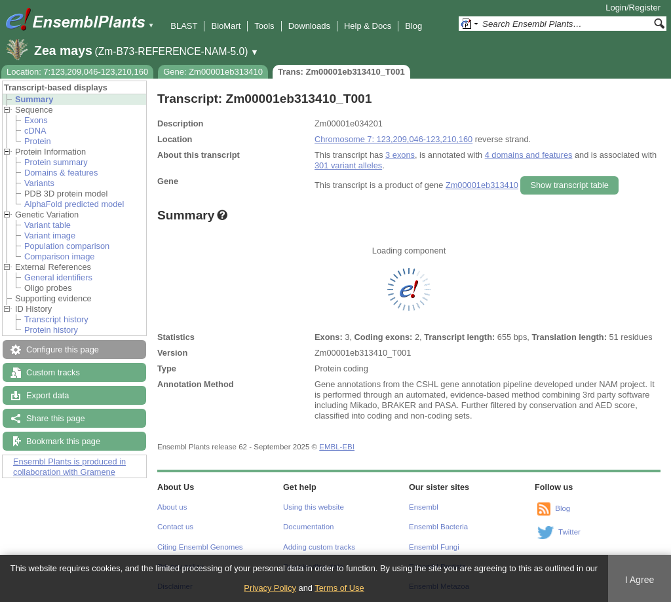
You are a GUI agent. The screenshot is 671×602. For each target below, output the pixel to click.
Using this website (313, 507)
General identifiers (58, 277)
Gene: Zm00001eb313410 (213, 72)
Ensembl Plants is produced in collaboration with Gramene (69, 467)
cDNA (35, 131)
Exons (36, 120)
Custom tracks (53, 372)
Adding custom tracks (319, 547)
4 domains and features (529, 155)
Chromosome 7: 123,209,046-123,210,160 (393, 139)
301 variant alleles (348, 165)
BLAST (183, 26)
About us (172, 507)
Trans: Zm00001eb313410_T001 (341, 72)
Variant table (47, 225)
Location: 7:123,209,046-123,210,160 (77, 72)
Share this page (55, 418)
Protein (37, 141)
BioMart (225, 26)
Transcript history (56, 319)
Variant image (49, 235)
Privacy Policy (270, 588)
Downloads (309, 26)
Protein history (51, 330)
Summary (34, 99)
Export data (47, 395)
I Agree (640, 579)
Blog (413, 26)
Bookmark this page (63, 441)
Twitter (569, 532)
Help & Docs (367, 26)
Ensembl (423, 507)
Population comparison (66, 246)
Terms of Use (339, 588)
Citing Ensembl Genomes (200, 547)
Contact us (175, 527)
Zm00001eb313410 (482, 185)
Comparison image (59, 256)
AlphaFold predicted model (74, 204)
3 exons (400, 155)
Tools (264, 26)
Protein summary (56, 162)
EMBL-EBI (337, 447)
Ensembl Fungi (434, 547)
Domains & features (61, 173)
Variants (39, 183)
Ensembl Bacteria (438, 527)
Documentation (308, 527)
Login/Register (633, 7)
